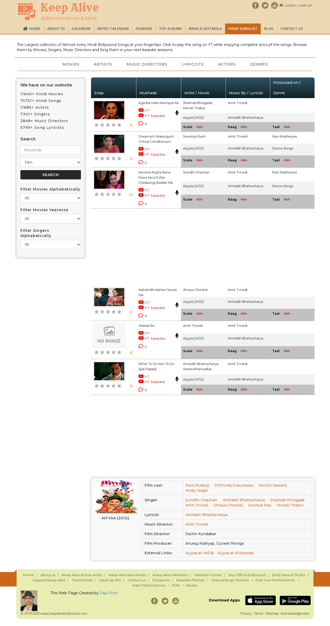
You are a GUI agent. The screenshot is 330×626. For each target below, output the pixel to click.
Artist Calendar (113, 28)
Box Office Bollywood (247, 575)
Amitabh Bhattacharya (245, 118)
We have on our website (46, 85)
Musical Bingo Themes (230, 580)
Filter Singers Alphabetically (35, 233)
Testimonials (82, 580)
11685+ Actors (34, 107)
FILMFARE (144, 28)
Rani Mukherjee (284, 136)
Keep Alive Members (170, 575)
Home (34, 28)
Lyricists (193, 64)
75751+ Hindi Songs (40, 100)
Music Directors (147, 64)
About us (56, 28)
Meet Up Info (110, 580)
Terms (258, 613)
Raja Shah (109, 593)
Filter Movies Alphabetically (50, 189)
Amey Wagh (196, 490)
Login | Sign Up (298, 5)
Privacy (246, 613)
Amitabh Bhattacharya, (201, 364)
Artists (103, 64)
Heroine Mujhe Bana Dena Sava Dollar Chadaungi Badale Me (155, 177)
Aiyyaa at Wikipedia (235, 553)
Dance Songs (282, 148)
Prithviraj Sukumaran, (234, 485)
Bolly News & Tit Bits (288, 575)
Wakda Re (146, 326)
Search (28, 139)
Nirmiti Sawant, (273, 485)
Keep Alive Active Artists (82, 575)
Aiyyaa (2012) (193, 118)
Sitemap (272, 613)
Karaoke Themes (190, 580)
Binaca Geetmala (205, 28)
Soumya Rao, (260, 505)
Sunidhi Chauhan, (201, 500)
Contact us (291, 28)
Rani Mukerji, (197, 485)
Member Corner (208, 575)
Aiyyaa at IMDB (199, 553)
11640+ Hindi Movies (41, 94)
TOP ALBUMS (170, 28)
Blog (269, 28)
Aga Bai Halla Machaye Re (158, 103)
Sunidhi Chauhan (196, 172)
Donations (161, 580)
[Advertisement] (156, 247)
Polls (176, 585)
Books (191, 585)
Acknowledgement (295, 613)
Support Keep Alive (49, 580)
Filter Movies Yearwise (44, 210)
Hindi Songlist (242, 28)
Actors (227, 64)
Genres (259, 64)
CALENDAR (81, 28)
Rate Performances (149, 585)
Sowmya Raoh (194, 136)
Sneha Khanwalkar (197, 369)
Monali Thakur (194, 108)
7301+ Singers (35, 114)
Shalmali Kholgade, (198, 103)
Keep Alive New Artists (127, 575)
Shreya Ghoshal (195, 290)
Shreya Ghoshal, (228, 505)
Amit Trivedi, (197, 505)
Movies (70, 64)
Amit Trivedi (238, 103)
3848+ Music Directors (44, 120)
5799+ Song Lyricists (42, 127)
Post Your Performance (275, 580)
